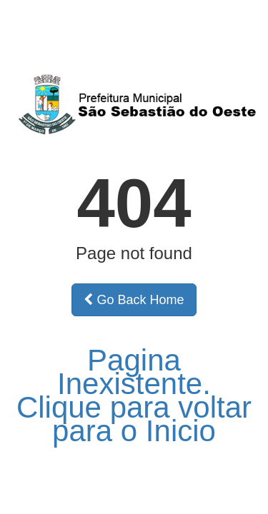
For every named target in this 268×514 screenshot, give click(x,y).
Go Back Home (134, 300)
